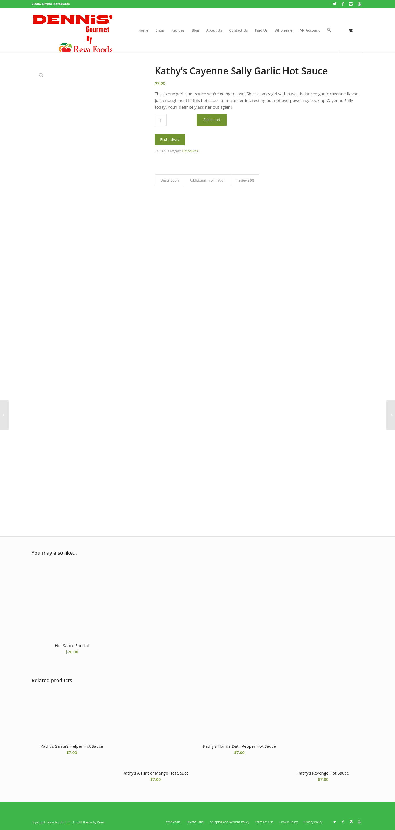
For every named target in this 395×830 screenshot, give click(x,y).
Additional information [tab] (207, 180)
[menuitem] (143, 30)
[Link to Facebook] (343, 4)
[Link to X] (334, 4)
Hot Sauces (190, 151)
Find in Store (169, 139)
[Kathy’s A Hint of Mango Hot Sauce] (4, 415)
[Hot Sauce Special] (390, 415)
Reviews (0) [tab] (245, 180)
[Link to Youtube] (359, 4)
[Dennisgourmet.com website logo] (73, 30)
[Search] (328, 30)
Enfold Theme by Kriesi (89, 822)
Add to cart (211, 119)
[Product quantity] (161, 120)
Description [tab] (169, 180)
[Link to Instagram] (351, 4)
